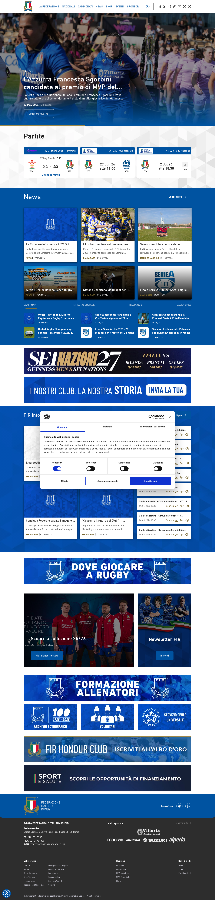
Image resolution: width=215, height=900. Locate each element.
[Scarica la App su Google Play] (188, 806)
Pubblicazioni (184, 873)
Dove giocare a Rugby (58, 865)
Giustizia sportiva (56, 869)
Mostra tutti (183, 823)
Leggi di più (178, 197)
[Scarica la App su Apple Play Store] (179, 806)
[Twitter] (164, 6)
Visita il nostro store (47, 655)
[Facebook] (159, 6)
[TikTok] (174, 6)
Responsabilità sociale (34, 885)
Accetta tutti (150, 481)
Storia (26, 869)
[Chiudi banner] (170, 417)
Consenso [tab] (62, 427)
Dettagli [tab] (107, 426)
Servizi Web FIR (55, 881)
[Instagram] (169, 6)
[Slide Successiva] (33, 71)
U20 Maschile (122, 873)
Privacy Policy (60, 896)
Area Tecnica (29, 877)
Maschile (120, 865)
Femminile (121, 869)
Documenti (53, 873)
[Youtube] (179, 6)
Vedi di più (178, 415)
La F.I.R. (27, 865)
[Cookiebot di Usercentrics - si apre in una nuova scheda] (151, 417)
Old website (29, 896)
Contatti (51, 885)
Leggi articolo (39, 113)
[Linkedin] (184, 6)
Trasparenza (29, 881)
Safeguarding (54, 877)
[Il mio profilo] (147, 6)
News (118, 881)
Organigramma (30, 873)
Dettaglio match (51, 174)
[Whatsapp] (189, 6)
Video (180, 869)
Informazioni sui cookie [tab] (152, 426)
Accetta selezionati (107, 481)
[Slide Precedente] (25, 71)
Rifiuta (64, 481)
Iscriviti (164, 655)
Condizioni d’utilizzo (44, 896)
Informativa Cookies (77, 896)
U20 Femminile (123, 877)
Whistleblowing (93, 896)
